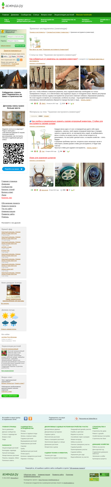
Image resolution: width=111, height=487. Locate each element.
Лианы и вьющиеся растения (54, 439)
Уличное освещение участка (80, 444)
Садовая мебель (76, 452)
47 (73, 190)
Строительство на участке (69, 20)
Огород (23, 431)
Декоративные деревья (52, 429)
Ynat (43, 151)
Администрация (8, 211)
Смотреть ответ (7, 391)
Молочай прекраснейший (10, 349)
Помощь (5, 217)
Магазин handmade (84, 15)
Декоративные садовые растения (58, 427)
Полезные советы (8, 460)
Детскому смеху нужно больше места (13, 107)
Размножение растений (28, 443)
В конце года (5, 250)
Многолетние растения (52, 437)
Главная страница (9, 181)
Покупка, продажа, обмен (10, 458)
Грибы (23, 448)
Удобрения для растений (29, 451)
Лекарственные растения (10, 455)
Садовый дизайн (76, 447)
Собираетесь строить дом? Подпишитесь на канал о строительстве (12, 94)
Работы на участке (99, 447)
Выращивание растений (29, 441)
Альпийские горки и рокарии (80, 437)
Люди (4, 195)
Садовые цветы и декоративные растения (26, 20)
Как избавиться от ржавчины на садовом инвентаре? (54, 59)
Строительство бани (99, 438)
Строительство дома (99, 431)
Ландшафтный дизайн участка (81, 429)
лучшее (46, 116)
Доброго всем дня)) (7, 269)
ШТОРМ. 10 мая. (7, 247)
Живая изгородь (76, 439)
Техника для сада (50, 455)
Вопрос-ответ (46, 15)
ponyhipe (4, 337)
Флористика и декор (51, 447)
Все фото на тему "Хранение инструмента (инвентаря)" (49, 49)
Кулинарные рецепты (100, 459)
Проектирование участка (79, 449)
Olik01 (44, 103)
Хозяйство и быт (105, 20)
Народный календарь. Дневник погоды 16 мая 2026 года (11, 259)
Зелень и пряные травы (28, 436)
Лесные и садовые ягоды (29, 433)
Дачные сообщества (9, 432)
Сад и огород (7, 20)
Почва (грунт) (25, 453)
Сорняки (23, 446)
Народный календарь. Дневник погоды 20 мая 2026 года (11, 242)
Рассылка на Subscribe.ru (88, 418)
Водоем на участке (77, 434)
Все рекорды (5, 303)
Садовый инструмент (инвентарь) (58, 32)
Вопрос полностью (8, 383)
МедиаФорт (14, 478)
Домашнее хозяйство (101, 444)
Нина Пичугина (43, 480)
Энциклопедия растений (64, 15)
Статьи (36, 15)
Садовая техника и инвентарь (56, 453)
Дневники (15, 15)
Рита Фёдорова (12, 337)
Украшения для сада (77, 454)
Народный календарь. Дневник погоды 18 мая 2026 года (11, 273)
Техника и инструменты (87, 20)
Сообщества (26, 15)
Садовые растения (27, 438)
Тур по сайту (7, 209)
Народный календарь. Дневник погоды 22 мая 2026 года (11, 232)
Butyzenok (45, 190)
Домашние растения (51, 444)
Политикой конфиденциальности (10, 64)
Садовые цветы (50, 434)
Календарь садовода (9, 450)
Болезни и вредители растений (31, 456)
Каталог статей (8, 190)
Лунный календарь (8, 453)
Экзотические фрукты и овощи (55, 442)
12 (73, 103)
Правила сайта (8, 214)
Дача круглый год (98, 449)
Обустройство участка (79, 427)
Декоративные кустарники (53, 432)
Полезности (6, 445)
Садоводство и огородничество (27, 427)
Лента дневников (7, 429)
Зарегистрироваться (12, 51)
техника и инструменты (37, 63)
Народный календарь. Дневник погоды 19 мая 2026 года (11, 254)
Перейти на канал (12, 169)
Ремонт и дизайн (98, 433)
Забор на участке (76, 442)
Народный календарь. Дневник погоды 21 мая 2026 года (11, 237)
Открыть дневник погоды (8, 329)
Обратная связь (30, 474)
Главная (5, 15)
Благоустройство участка (47, 20)
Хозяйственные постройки (101, 436)
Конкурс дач (7, 198)
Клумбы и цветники (77, 432)
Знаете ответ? (19, 383)
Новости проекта (9, 206)
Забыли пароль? (6, 45)
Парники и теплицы (27, 459)
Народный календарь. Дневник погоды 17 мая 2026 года (11, 265)
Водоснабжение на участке (80, 457)
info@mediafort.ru (69, 483)
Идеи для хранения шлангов (43, 158)
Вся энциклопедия (8, 371)
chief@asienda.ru (54, 480)
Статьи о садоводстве (9, 434)
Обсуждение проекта (11, 203)
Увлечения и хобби (99, 456)
